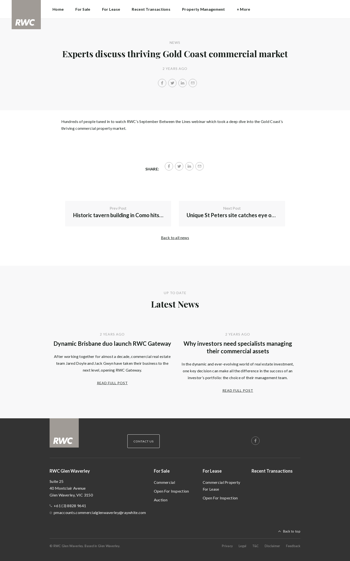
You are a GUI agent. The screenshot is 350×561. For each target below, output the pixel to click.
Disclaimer (272, 546)
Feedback (293, 546)
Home (58, 9)
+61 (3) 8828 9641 (70, 505)
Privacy (227, 546)
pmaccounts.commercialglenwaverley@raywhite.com (100, 512)
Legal (242, 546)
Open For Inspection (171, 491)
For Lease (212, 471)
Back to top (291, 531)
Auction (160, 499)
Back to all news (175, 237)
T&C (255, 546)
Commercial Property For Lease (221, 485)
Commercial (164, 482)
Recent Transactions (151, 9)
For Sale (162, 471)
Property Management (203, 9)
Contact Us (143, 441)
